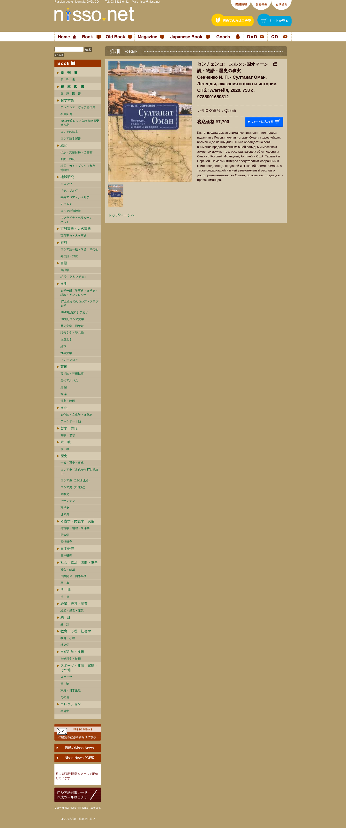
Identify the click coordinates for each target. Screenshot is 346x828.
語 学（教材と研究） (73, 277)
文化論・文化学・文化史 (76, 414)
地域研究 (67, 177)
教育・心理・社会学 (75, 631)
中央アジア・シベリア (75, 197)
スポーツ (66, 677)
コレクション (70, 704)
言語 (63, 263)
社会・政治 (67, 569)
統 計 (65, 617)
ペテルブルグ (69, 190)
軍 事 (64, 583)
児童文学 (66, 339)
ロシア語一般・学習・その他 (79, 249)
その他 (64, 697)
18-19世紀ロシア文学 (74, 312)
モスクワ (66, 184)
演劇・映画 (67, 400)
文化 (63, 408)
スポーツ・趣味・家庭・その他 (79, 668)
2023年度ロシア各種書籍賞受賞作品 (79, 123)
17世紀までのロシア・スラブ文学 (79, 303)
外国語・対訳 (69, 256)
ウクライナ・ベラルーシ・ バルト (77, 220)
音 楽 (63, 394)
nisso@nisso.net (149, 1)
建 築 (63, 387)
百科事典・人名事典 (75, 229)
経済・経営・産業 (74, 603)
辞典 (63, 242)
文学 (63, 284)
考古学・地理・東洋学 (75, 528)
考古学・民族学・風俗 (77, 521)
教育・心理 (67, 638)
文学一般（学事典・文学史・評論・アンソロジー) (79, 292)
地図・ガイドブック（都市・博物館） (79, 168)
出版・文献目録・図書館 (76, 152)
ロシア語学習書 (70, 138)
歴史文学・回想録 (72, 326)
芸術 (63, 367)
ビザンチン (67, 501)
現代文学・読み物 (72, 332)
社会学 (64, 645)
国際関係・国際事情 (73, 576)
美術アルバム (69, 380)
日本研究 (67, 548)
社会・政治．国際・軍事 (79, 562)
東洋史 (64, 507)
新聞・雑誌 (67, 159)
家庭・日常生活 (70, 690)
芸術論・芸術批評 (72, 373)
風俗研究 (66, 541)
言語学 (64, 270)
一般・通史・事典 (72, 462)
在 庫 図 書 (70, 93)
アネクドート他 (70, 421)
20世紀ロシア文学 (72, 319)
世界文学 (66, 353)
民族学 (64, 535)
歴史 (63, 456)
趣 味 (64, 683)
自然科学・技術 (72, 652)
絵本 (63, 346)
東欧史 (64, 494)
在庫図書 (66, 114)
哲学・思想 (68, 428)
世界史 (64, 514)
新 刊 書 (67, 79)
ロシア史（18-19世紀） (75, 480)
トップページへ (121, 215)
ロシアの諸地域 (70, 211)
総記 (63, 145)
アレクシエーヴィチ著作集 (77, 107)
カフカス (66, 204)
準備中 (64, 711)
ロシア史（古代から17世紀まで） (79, 471)
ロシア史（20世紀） (73, 487)
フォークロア (69, 360)
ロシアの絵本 (69, 131)
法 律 (65, 590)
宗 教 (65, 442)
